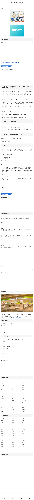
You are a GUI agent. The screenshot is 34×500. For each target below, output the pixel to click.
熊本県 (13, 449)
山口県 (23, 442)
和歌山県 (2, 440)
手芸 (5, 197)
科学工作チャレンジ (4, 360)
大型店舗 (2, 418)
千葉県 (2, 427)
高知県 (2, 447)
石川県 (23, 429)
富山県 (13, 429)
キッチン (2, 197)
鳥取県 (13, 440)
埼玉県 (23, 425)
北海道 (13, 418)
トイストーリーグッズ (5, 351)
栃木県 (2, 425)
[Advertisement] (17, 53)
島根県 (23, 440)
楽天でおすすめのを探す (6, 65)
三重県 (2, 436)
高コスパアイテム (4, 353)
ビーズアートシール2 (4, 349)
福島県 (13, 423)
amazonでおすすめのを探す (7, 66)
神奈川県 (23, 427)
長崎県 (2, 449)
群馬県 (13, 425)
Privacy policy (3, 462)
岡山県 (2, 442)
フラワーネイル (3, 344)
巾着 (1, 358)
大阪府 (2, 438)
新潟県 (2, 429)
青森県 (23, 418)
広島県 (13, 442)
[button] (32, 42)
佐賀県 (23, 447)
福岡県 (13, 447)
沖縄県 (23, 451)
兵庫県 (13, 438)
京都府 (23, 436)
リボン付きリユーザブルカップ (6, 346)
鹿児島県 (13, 451)
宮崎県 (2, 451)
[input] (17, 43)
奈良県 (23, 438)
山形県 (2, 423)
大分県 (23, 449)
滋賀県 (13, 436)
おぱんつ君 (3, 356)
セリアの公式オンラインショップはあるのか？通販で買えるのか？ (13, 339)
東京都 (13, 427)
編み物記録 (3, 342)
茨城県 (23, 423)
